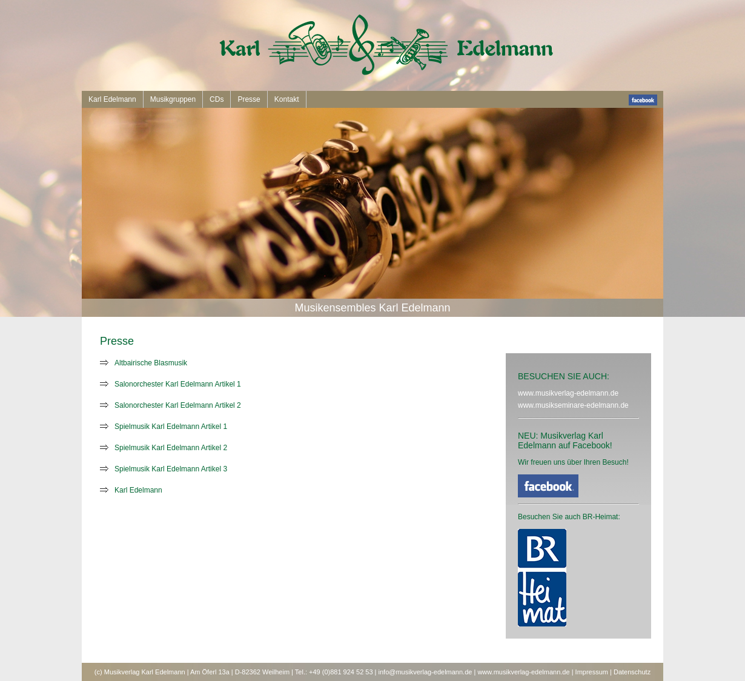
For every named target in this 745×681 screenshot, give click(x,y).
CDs (217, 99)
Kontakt (286, 99)
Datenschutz (632, 672)
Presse (248, 99)
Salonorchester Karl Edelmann (163, 384)
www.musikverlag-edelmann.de (568, 393)
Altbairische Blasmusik (150, 363)
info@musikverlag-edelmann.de (425, 672)
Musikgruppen (173, 99)
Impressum (591, 672)
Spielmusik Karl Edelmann (156, 426)
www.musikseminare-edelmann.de (573, 405)
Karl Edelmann (112, 99)
